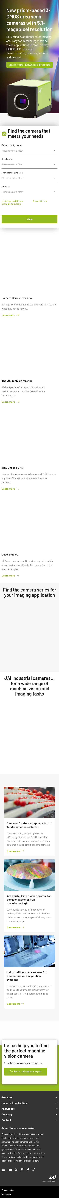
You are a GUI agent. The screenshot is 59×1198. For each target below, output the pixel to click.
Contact (6, 1119)
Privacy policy (8, 1190)
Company (7, 1114)
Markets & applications (15, 1102)
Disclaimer (6, 1194)
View (30, 219)
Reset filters (40, 201)
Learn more (11, 315)
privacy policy (15, 1157)
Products (7, 1097)
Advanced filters (12, 201)
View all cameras (11, 204)
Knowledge (8, 1108)
